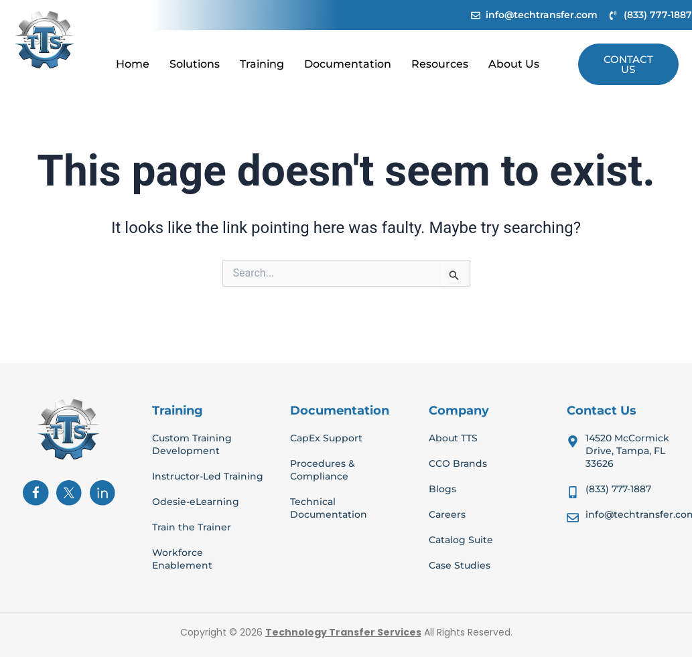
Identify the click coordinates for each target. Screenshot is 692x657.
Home (132, 64)
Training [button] (262, 64)
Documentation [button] (347, 64)
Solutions (194, 64)
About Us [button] (513, 64)
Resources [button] (439, 64)
